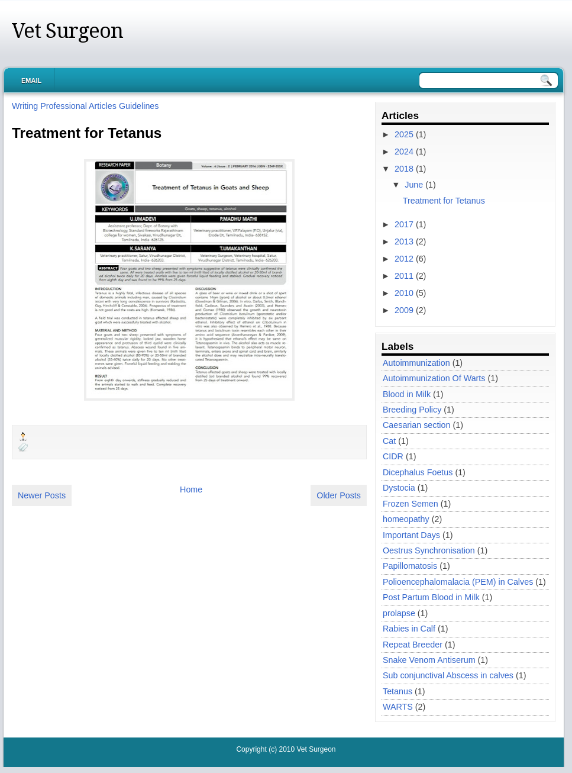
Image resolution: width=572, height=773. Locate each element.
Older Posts (338, 495)
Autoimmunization (416, 363)
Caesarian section (416, 425)
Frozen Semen (410, 503)
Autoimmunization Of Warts (434, 378)
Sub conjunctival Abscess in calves (448, 675)
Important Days (411, 535)
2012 (405, 258)
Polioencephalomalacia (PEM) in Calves (458, 582)
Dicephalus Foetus (418, 472)
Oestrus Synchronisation (429, 550)
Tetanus (397, 691)
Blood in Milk (407, 394)
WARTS (398, 706)
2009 (405, 310)
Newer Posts (42, 495)
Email (31, 80)
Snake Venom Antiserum (429, 660)
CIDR (393, 456)
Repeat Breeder (412, 644)
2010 (405, 293)
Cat (389, 441)
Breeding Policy (412, 409)
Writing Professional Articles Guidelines (85, 106)
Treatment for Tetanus (86, 133)
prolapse (399, 613)
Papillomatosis (410, 566)
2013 (405, 241)
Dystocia (399, 487)
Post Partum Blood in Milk (431, 597)
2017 (405, 224)
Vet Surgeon (67, 31)
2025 (405, 134)
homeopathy (406, 519)
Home (191, 489)
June (415, 184)
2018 (405, 168)
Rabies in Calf (409, 628)
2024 (405, 151)
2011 (405, 276)
